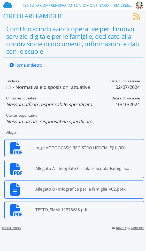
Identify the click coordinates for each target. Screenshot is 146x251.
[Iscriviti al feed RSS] (136, 18)
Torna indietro (26, 65)
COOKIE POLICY (11, 228)
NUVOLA (119, 228)
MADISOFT (137, 228)
